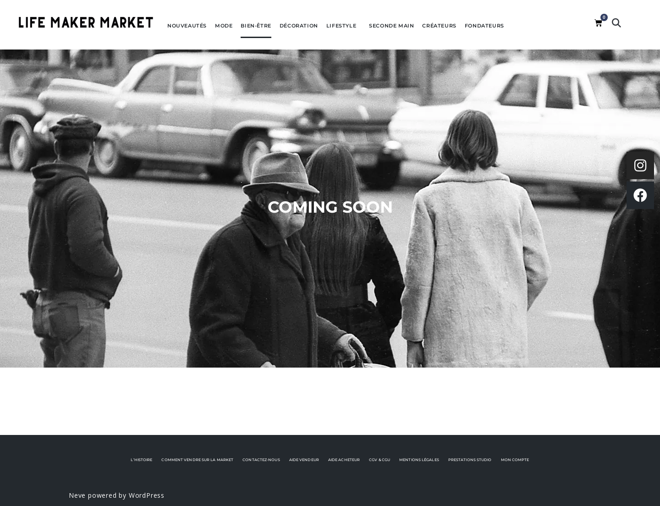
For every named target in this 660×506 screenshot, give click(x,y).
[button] (616, 22)
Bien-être (256, 25)
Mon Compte (515, 459)
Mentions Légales (419, 459)
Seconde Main (391, 25)
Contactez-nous (261, 459)
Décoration (299, 25)
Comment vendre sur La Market (197, 459)
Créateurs (439, 25)
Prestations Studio (470, 459)
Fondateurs (484, 25)
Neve (77, 495)
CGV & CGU (379, 459)
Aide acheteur (344, 459)
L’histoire (141, 459)
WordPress (147, 495)
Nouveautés (187, 25)
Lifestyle (343, 25)
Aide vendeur (304, 459)
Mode (223, 25)
